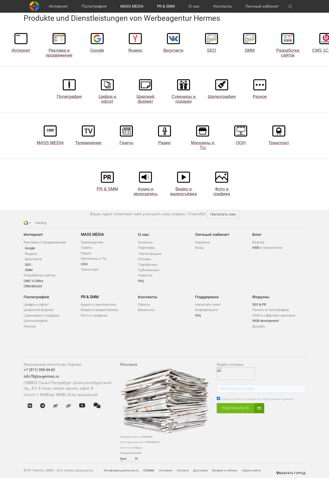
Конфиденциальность (121, 470)
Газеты (86, 248)
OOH (84, 264)
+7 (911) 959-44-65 (39, 370)
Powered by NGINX (131, 453)
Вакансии (146, 310)
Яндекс (31, 254)
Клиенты (145, 242)
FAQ (141, 281)
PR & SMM (166, 6)
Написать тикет (208, 304)
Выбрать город (290, 473)
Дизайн (258, 326)
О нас (194, 6)
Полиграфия (94, 6)
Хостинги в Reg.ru (131, 447)
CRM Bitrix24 (33, 286)
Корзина (202, 242)
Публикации (149, 270)
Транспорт (90, 269)
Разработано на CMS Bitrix (136, 436)
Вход (199, 248)
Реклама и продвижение (45, 242)
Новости (145, 275)
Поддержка (207, 297)
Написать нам (223, 214)
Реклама (128, 364)
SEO (28, 265)
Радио (86, 253)
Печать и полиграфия (270, 310)
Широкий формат (39, 310)
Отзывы (144, 259)
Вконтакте (33, 259)
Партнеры (146, 248)
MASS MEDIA (132, 6)
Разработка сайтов (39, 275)
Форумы (260, 297)
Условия (166, 470)
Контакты (222, 6)
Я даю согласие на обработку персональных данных (257, 399)
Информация (206, 310)
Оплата (184, 470)
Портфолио (148, 265)
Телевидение (92, 242)
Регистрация (150, 254)
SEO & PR (259, 304)
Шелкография (36, 321)
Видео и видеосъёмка (99, 310)
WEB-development (265, 321)
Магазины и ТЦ (93, 258)
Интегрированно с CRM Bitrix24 (140, 442)
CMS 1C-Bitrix (33, 281)
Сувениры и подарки (41, 315)
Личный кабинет (262, 6)
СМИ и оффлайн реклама (273, 315)
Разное (30, 326)
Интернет (58, 6)
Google (30, 248)
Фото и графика (94, 315)
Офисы (144, 304)
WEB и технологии (267, 248)
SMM (29, 270)
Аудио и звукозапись (98, 304)
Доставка (202, 470)
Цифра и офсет (36, 304)
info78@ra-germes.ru (41, 376)
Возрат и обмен (227, 470)
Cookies (149, 470)
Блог (257, 234)
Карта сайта (254, 470)
